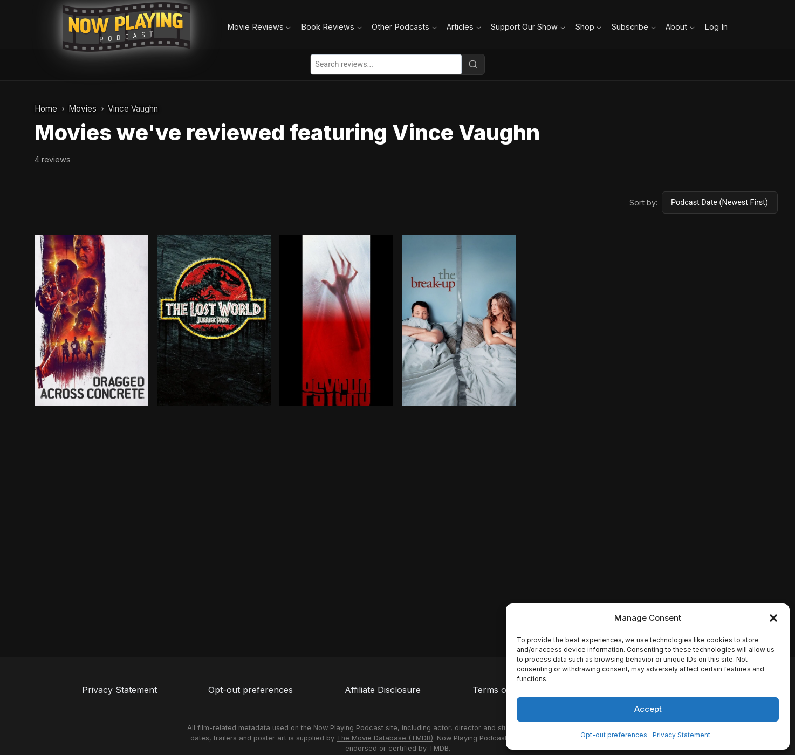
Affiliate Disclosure (383, 689)
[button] (773, 618)
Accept (648, 709)
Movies (82, 109)
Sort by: (643, 202)
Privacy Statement (681, 735)
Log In (716, 26)
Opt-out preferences (613, 735)
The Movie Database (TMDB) (385, 738)
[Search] (473, 64)
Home (46, 109)
